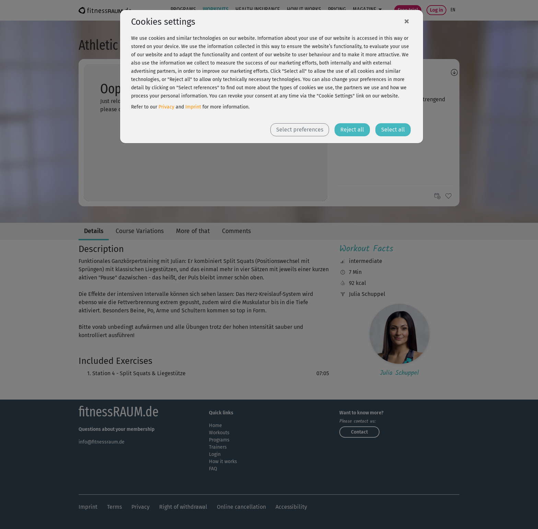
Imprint (193, 107)
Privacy (166, 107)
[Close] (406, 20)
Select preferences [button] (299, 129)
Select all (393, 129)
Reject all (352, 129)
